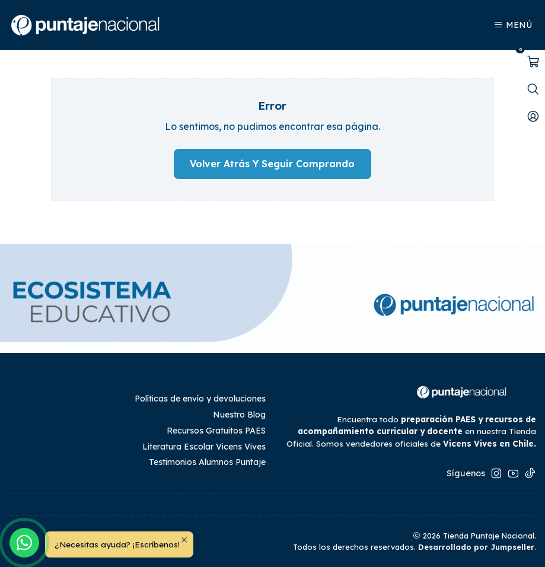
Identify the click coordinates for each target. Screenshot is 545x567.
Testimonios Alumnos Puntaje (207, 462)
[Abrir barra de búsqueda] (533, 89)
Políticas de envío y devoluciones (200, 398)
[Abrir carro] (533, 62)
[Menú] (512, 25)
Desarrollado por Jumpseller (476, 547)
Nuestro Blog (239, 414)
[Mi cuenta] (533, 116)
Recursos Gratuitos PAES (216, 430)
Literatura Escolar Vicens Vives (204, 446)
